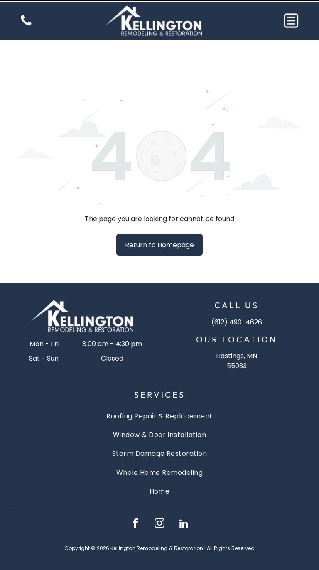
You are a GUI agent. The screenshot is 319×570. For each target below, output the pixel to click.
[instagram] (159, 503)
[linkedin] (183, 503)
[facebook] (135, 503)
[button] (291, 19)
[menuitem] (159, 395)
